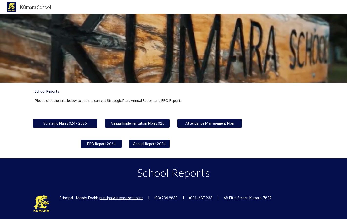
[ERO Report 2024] (101, 143)
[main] (149, 100)
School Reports (47, 91)
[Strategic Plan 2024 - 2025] (65, 123)
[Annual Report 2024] (149, 143)
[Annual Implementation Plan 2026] (137, 123)
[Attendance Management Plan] (209, 123)
